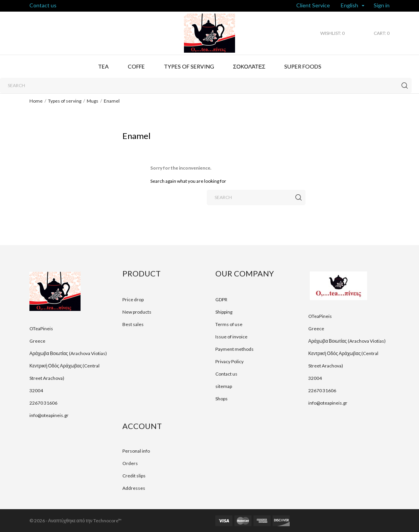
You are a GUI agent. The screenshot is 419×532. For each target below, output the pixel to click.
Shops (221, 399)
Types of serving (189, 66)
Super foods (302, 66)
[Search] (206, 85)
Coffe (136, 66)
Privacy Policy (229, 361)
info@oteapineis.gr (49, 415)
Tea (103, 66)
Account (142, 426)
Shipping (223, 312)
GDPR (221, 299)
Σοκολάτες (249, 66)
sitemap (223, 386)
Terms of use (228, 324)
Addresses (133, 488)
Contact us (43, 5)
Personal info (136, 451)
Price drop (133, 299)
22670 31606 (43, 403)
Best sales (133, 324)
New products (136, 312)
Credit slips (134, 476)
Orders (130, 463)
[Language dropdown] (352, 6)
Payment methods (234, 349)
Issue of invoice (231, 337)
